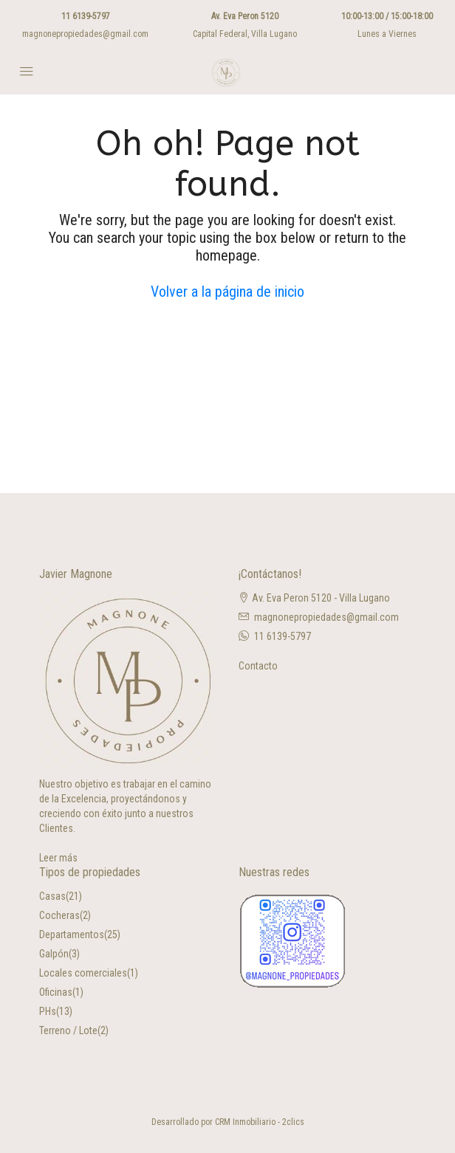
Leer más (58, 858)
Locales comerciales (83, 973)
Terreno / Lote (68, 1030)
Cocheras (59, 915)
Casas (52, 896)
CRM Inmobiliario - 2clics (259, 1122)
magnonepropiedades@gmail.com (85, 34)
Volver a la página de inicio (227, 291)
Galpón (54, 954)
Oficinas (55, 992)
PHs (47, 1011)
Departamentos (71, 934)
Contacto (258, 666)
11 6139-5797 (85, 16)
